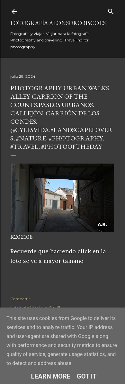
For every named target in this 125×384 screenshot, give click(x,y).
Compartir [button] (20, 298)
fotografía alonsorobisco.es (58, 23)
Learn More (50, 376)
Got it (87, 376)
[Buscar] (111, 10)
